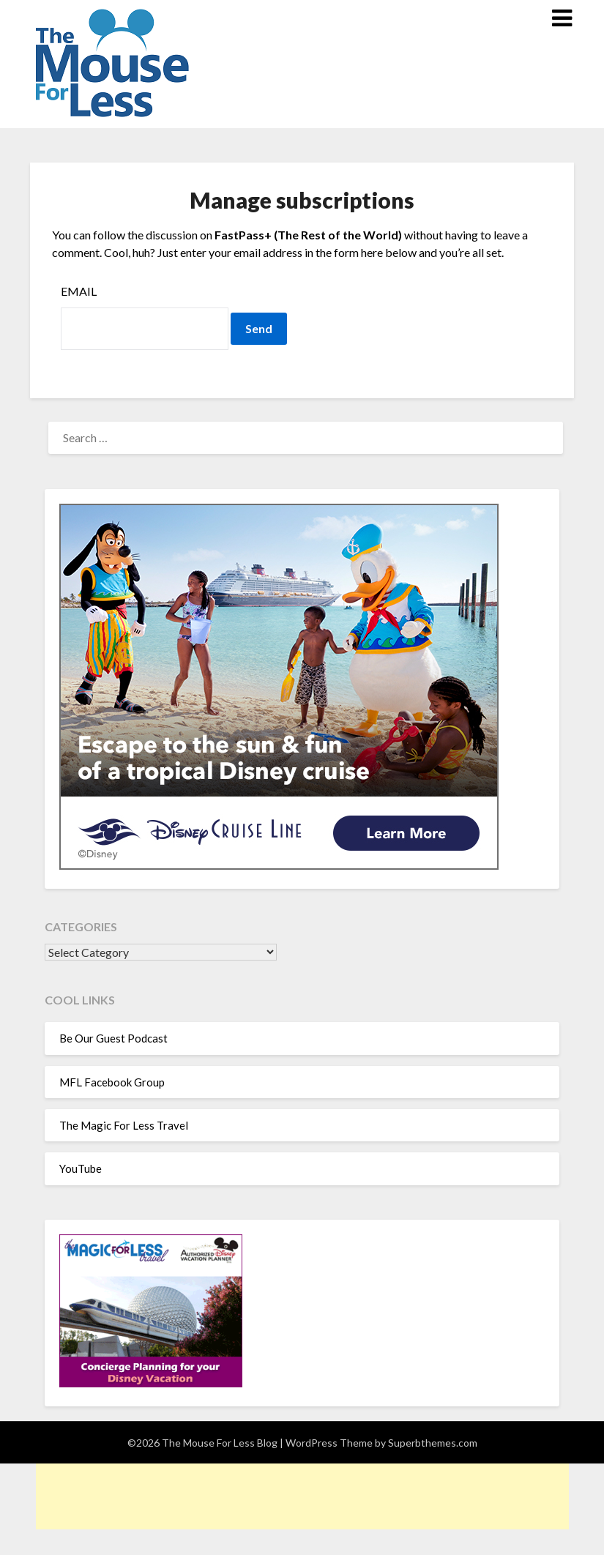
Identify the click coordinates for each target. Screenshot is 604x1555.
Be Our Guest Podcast (113, 1038)
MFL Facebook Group (112, 1082)
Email (79, 291)
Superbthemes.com (432, 1442)
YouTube (80, 1168)
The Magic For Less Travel (123, 1125)
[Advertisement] (302, 1496)
